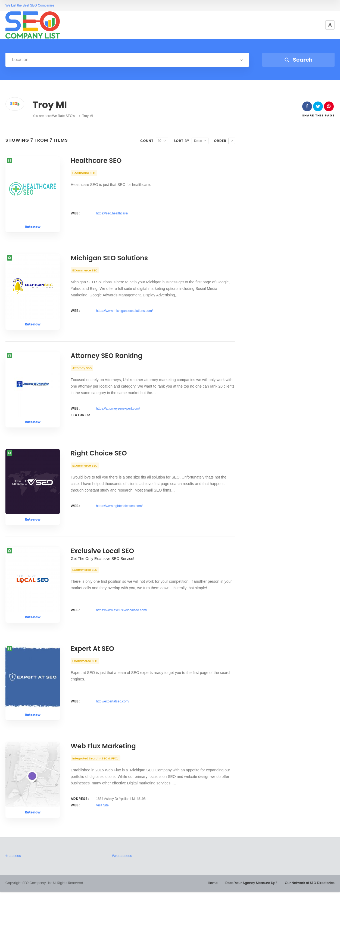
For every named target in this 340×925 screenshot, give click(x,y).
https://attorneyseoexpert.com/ (118, 420)
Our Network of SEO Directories (310, 916)
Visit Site (102, 839)
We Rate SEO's (63, 116)
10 (159, 140)
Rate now (32, 226)
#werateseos (122, 889)
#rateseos (13, 889)
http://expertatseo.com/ (112, 729)
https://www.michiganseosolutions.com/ (124, 316)
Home (213, 916)
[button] (330, 25)
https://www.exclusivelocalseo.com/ (121, 632)
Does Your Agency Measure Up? (251, 916)
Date (198, 140)
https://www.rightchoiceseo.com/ (119, 523)
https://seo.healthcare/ (112, 213)
